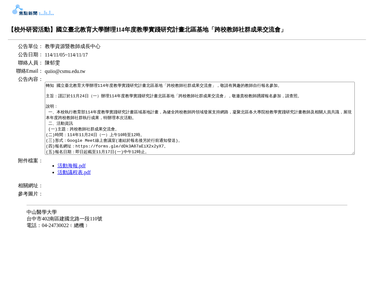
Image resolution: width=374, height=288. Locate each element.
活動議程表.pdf (52, 213)
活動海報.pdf (50, 206)
